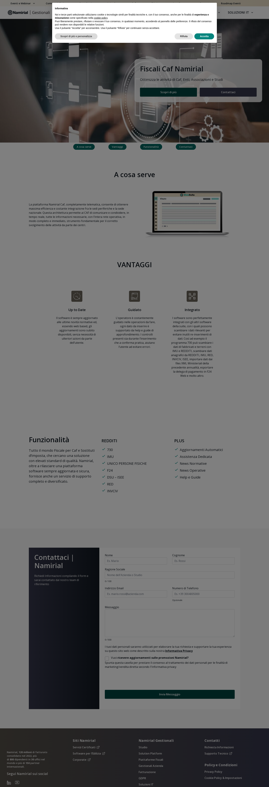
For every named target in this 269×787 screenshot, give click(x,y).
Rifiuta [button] (184, 36)
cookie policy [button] (100, 18)
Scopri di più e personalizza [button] (76, 36)
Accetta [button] (204, 36)
